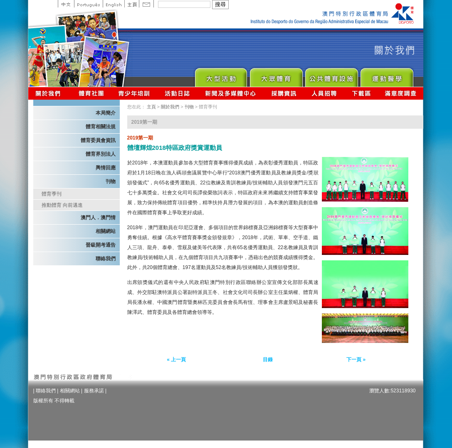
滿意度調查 (400, 93)
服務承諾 (94, 391)
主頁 (131, 3)
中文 (66, 3)
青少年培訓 (134, 93)
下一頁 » (356, 359)
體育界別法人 (101, 154)
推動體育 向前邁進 (62, 205)
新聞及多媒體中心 (230, 93)
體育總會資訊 (91, 93)
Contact (146, 3)
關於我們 (50, 93)
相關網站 (106, 231)
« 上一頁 (176, 359)
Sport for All (276, 75)
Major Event (220, 75)
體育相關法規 (101, 127)
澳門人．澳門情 (98, 217)
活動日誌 (178, 93)
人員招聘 (324, 93)
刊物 (111, 181)
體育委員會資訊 (98, 140)
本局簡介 (106, 113)
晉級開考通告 (101, 245)
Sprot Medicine (386, 75)
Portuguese (88, 3)
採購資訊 (284, 93)
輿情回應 (106, 168)
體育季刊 (52, 194)
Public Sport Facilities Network (331, 75)
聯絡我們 (106, 259)
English (113, 3)
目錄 (268, 359)
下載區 (361, 93)
